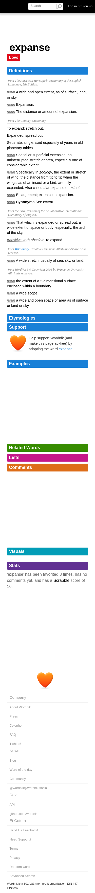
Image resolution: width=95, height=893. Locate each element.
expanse (65, 349)
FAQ (13, 735)
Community (18, 779)
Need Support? (20, 839)
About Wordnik (20, 707)
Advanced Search (22, 876)
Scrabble (61, 580)
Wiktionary (22, 249)
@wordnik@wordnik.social (29, 788)
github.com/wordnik (23, 814)
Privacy (15, 858)
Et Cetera (18, 820)
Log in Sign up (80, 6)
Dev (13, 795)
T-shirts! (15, 744)
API (12, 805)
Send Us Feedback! (24, 830)
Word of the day (21, 770)
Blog (13, 760)
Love (13, 57)
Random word (20, 867)
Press (14, 716)
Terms (14, 848)
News (14, 750)
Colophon (17, 725)
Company (18, 697)
